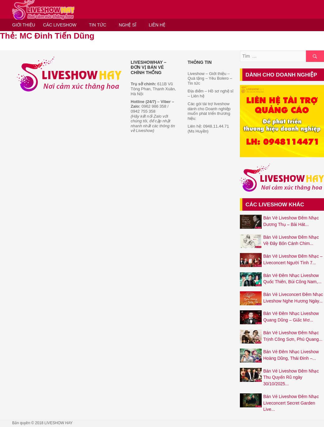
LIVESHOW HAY (59, 423)
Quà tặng (196, 78)
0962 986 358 (153, 106)
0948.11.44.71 (216, 126)
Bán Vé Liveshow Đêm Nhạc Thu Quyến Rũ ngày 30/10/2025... (291, 377)
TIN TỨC (97, 24)
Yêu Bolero (219, 78)
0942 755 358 (143, 111)
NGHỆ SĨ (127, 24)
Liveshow (196, 73)
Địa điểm (195, 91)
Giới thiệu (217, 73)
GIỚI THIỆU (23, 24)
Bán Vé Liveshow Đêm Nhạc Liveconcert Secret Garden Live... (291, 403)
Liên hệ (197, 96)
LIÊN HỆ (157, 24)
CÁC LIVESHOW (59, 24)
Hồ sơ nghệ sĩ (221, 91)
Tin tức (194, 83)
